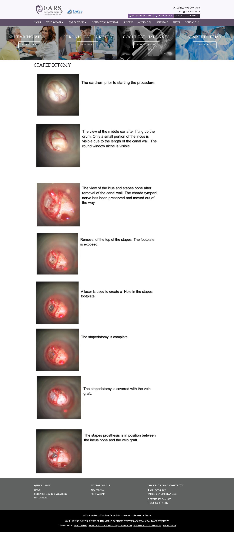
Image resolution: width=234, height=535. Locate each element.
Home (37, 22)
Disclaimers (40, 500)
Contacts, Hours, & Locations (50, 497)
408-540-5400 (192, 8)
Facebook (97, 493)
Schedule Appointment (187, 16)
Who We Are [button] (54, 22)
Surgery (128, 22)
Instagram (98, 497)
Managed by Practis (142, 518)
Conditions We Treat (105, 22)
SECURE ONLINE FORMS (141, 16)
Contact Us (192, 22)
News (176, 22)
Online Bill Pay (164, 16)
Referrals (162, 22)
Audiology (144, 22)
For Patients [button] (77, 22)
